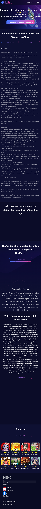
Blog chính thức (8, 490)
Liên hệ (5, 493)
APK (31, 42)
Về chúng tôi (7, 487)
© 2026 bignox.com (9, 501)
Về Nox (5, 485)
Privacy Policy (7, 504)
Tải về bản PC (10, 42)
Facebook (6, 496)
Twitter (5, 499)
